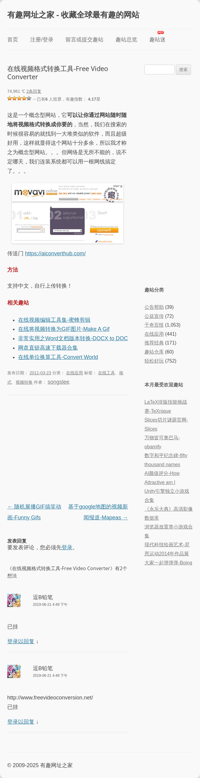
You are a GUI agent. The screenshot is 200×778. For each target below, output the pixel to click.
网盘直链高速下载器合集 (48, 348)
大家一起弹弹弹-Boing (168, 562)
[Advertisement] (67, 450)
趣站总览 (126, 40)
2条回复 (34, 91)
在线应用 (74, 372)
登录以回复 (20, 641)
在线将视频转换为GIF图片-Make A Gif (64, 329)
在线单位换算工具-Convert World (58, 357)
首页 (12, 40)
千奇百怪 (154, 325)
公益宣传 (154, 316)
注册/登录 (41, 40)
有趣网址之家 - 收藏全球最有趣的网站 (73, 14)
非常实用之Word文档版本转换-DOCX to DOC (73, 338)
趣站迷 (157, 40)
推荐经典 (154, 342)
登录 (67, 547)
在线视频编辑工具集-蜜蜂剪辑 (54, 320)
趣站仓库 (154, 351)
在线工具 (106, 372)
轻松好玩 (154, 360)
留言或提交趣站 (84, 40)
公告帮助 (154, 307)
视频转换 (24, 382)
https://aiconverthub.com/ (55, 253)
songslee (58, 382)
